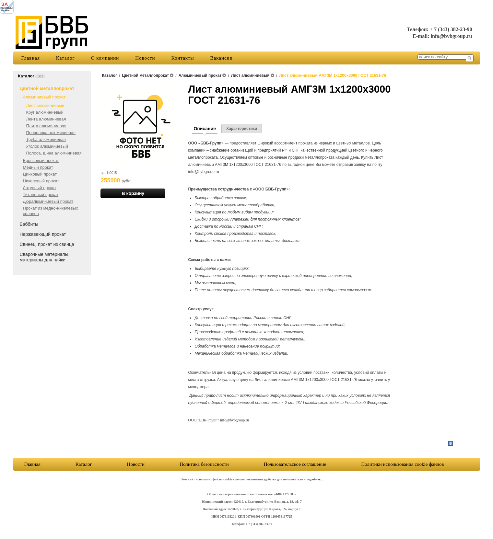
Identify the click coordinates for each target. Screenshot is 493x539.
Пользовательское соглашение (295, 464)
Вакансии (221, 58)
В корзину (133, 193)
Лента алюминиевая (46, 119)
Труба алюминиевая (46, 139)
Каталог (65, 58)
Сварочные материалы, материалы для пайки (45, 257)
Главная (30, 58)
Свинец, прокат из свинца (47, 244)
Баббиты (29, 224)
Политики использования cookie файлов (402, 464)
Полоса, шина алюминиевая (54, 153)
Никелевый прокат (41, 180)
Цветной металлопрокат (47, 88)
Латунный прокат (39, 187)
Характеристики (241, 128)
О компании (105, 58)
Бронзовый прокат (41, 160)
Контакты (182, 58)
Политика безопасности (204, 464)
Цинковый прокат (40, 174)
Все (40, 76)
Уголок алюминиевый (47, 146)
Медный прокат (38, 167)
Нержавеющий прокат (43, 234)
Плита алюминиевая (46, 125)
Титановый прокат (41, 194)
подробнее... (314, 479)
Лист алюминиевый (45, 105)
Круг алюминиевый (45, 112)
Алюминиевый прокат (44, 97)
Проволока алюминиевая (51, 132)
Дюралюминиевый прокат (48, 201)
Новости (145, 58)
